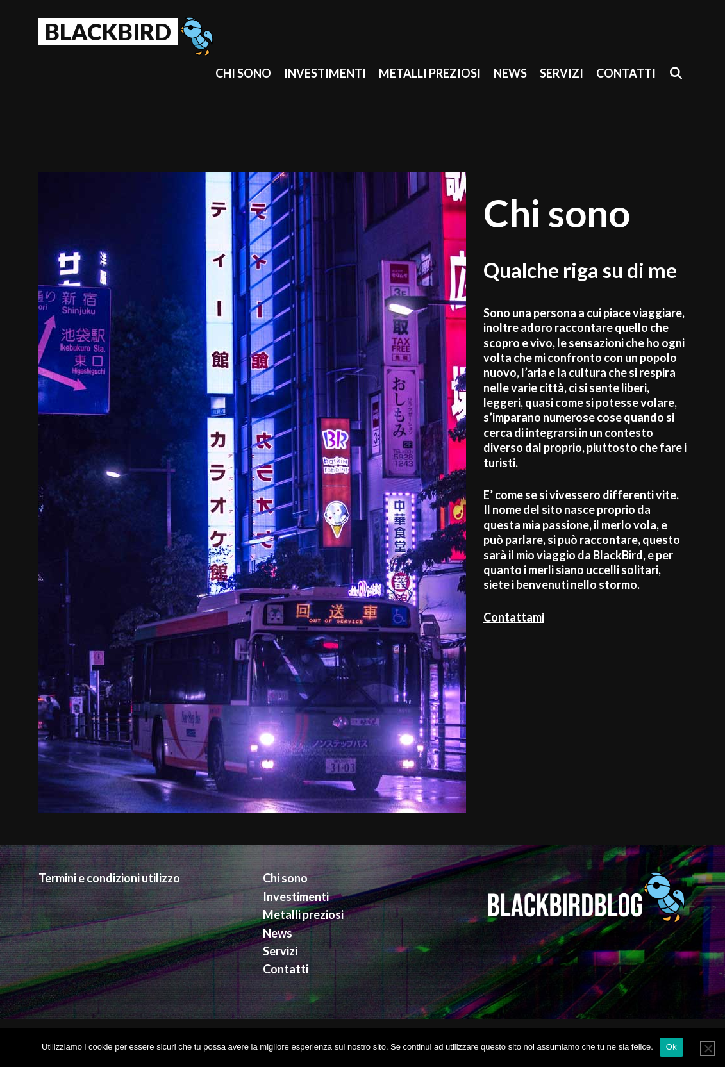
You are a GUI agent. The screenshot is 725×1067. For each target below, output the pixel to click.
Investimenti (325, 73)
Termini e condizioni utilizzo (109, 878)
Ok (671, 1047)
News (510, 73)
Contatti (626, 73)
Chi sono (243, 73)
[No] (707, 1048)
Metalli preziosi (430, 73)
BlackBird (108, 31)
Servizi (561, 73)
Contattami (513, 617)
